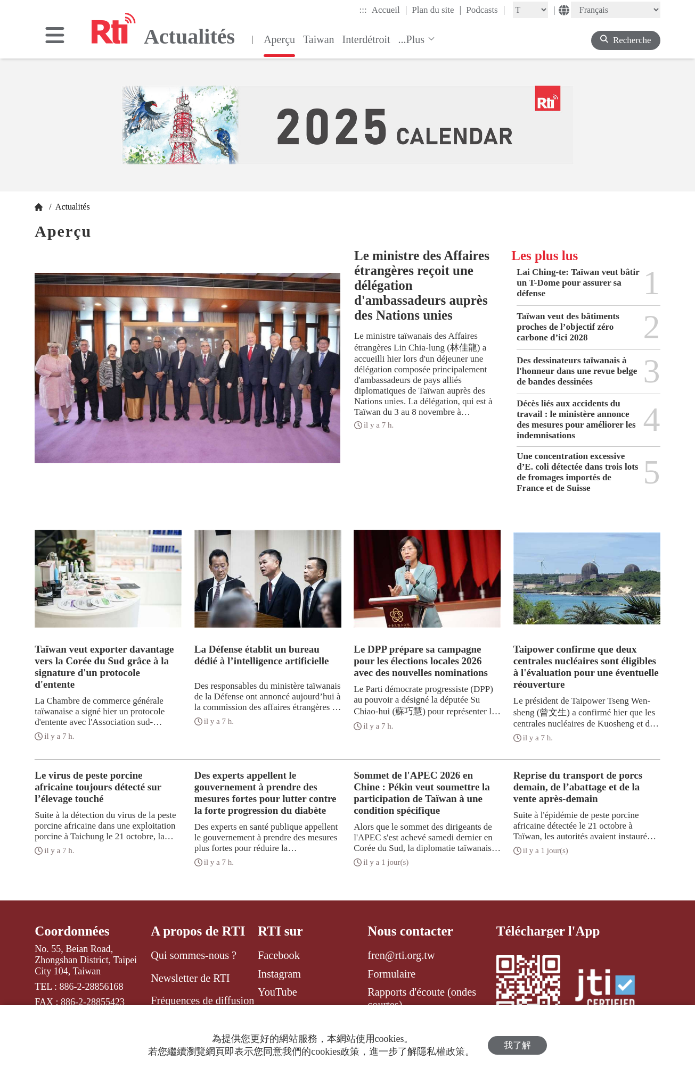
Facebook (279, 955)
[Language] (615, 10)
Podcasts (485, 9)
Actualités (72, 206)
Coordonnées (72, 931)
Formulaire (391, 974)
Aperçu (279, 39)
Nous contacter (410, 931)
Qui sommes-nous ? (193, 955)
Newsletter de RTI (190, 978)
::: (363, 10)
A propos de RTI (198, 931)
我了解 (517, 1045)
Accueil (389, 9)
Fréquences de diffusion (202, 1000)
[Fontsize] (530, 10)
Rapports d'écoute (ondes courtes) (421, 998)
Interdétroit (366, 39)
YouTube (277, 992)
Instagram (279, 974)
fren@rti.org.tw (401, 955)
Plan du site (436, 9)
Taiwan (318, 39)
